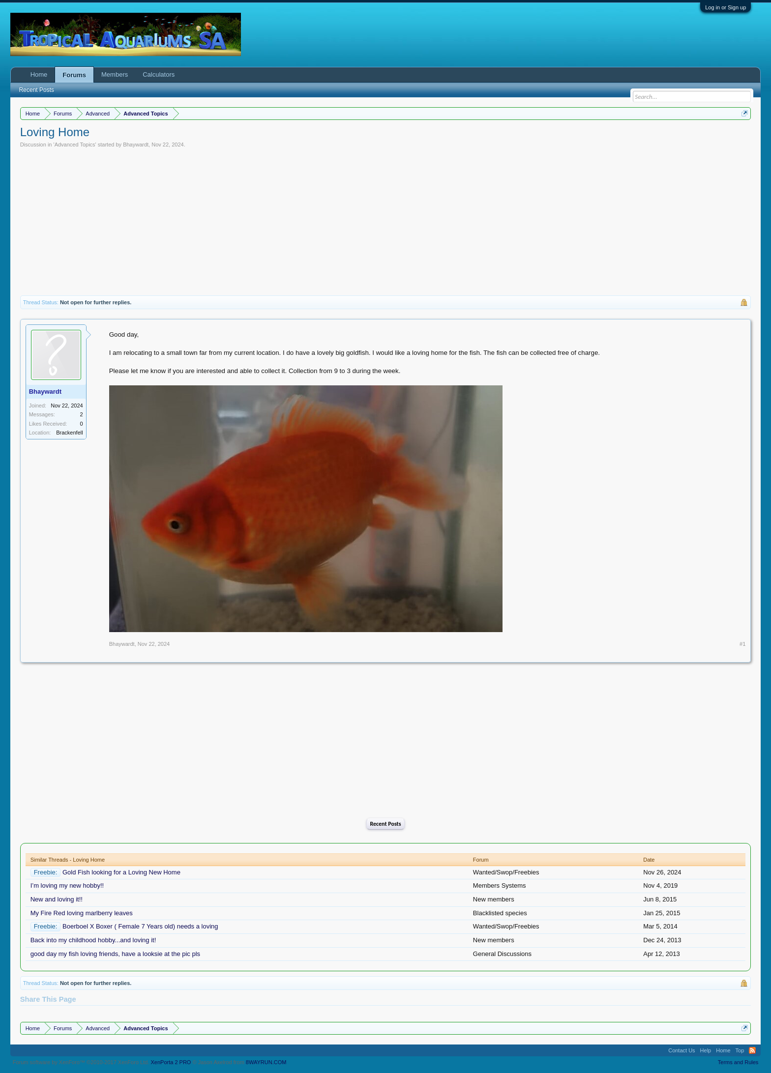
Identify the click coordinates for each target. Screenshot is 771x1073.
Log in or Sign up (725, 7)
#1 (742, 644)
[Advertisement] (385, 221)
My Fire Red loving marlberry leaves (81, 913)
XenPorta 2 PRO (170, 1062)
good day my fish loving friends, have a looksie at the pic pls (115, 953)
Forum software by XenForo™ (81, 1062)
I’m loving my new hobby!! (67, 885)
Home (39, 74)
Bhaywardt (135, 144)
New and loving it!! (56, 899)
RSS (752, 1050)
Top (740, 1050)
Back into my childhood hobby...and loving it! (93, 940)
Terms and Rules (738, 1062)
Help (706, 1050)
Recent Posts (385, 823)
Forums (74, 75)
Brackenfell (69, 432)
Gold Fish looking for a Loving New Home (121, 872)
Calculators (159, 74)
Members (114, 74)
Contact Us (681, 1050)
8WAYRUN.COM (266, 1062)
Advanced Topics (75, 144)
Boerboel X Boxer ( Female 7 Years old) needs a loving (140, 926)
